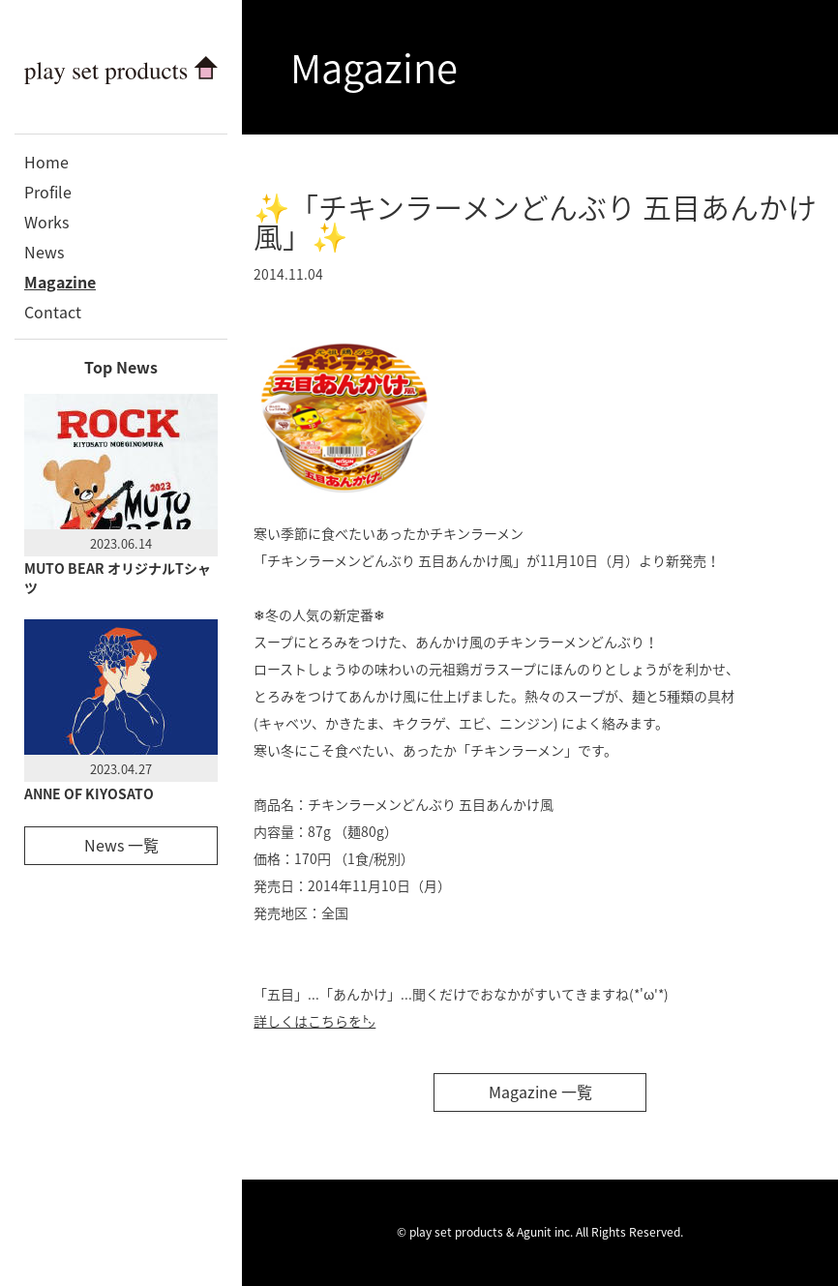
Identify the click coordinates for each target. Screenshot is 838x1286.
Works (46, 221)
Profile (48, 191)
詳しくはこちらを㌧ (314, 1021)
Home (46, 161)
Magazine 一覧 (540, 1091)
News (44, 251)
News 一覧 (121, 844)
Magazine (60, 281)
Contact (52, 311)
